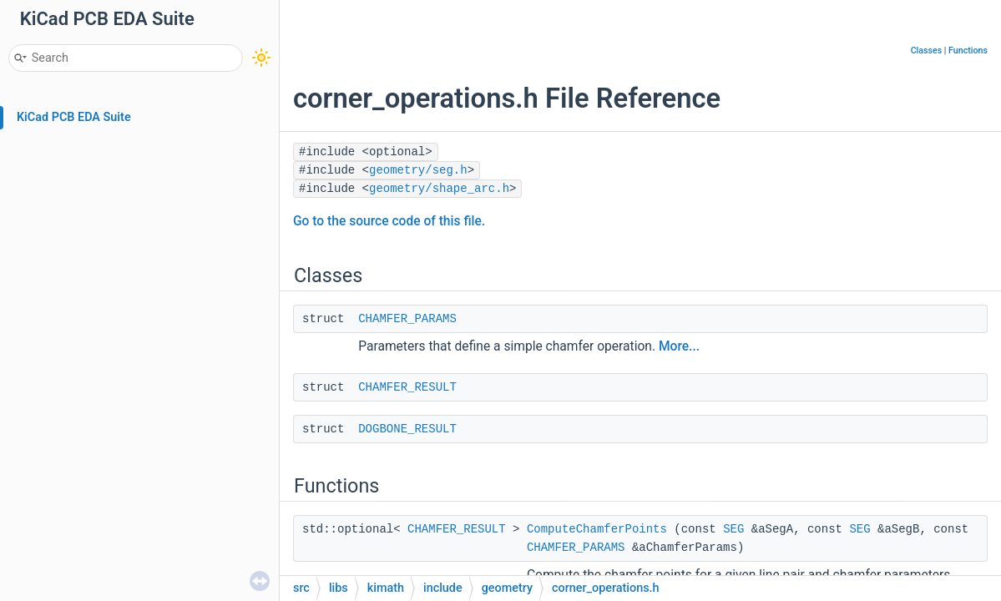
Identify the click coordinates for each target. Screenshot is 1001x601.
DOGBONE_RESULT (407, 429)
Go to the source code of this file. (389, 221)
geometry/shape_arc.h (439, 188)
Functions (968, 50)
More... (679, 346)
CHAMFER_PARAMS (407, 319)
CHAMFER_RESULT (407, 387)
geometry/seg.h (418, 170)
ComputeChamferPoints (597, 529)
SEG (733, 529)
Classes (927, 50)
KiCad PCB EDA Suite (74, 117)
